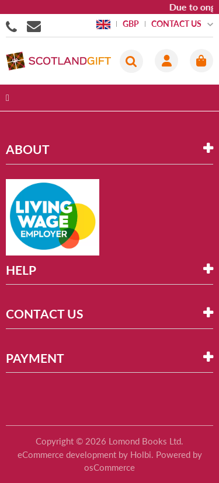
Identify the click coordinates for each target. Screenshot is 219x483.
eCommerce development (67, 454)
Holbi (140, 454)
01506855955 (13, 26)
